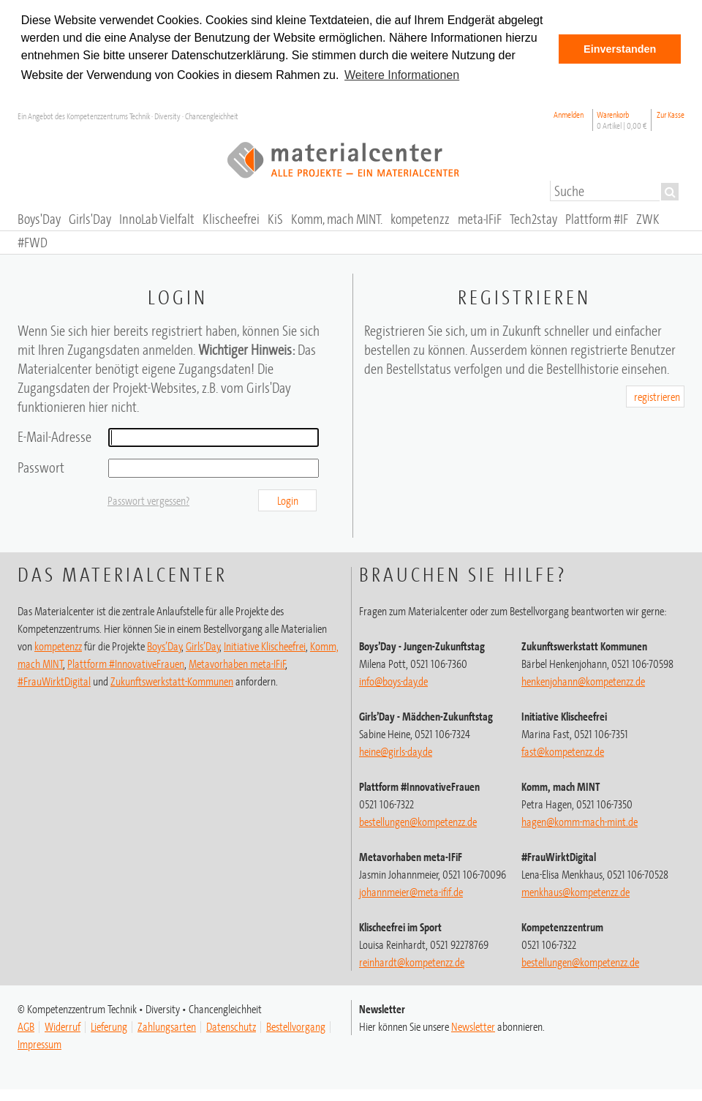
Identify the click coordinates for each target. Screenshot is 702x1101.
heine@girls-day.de (395, 751)
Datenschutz (231, 1026)
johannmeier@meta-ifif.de (411, 891)
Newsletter (473, 1026)
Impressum (39, 1044)
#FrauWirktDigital (54, 681)
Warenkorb (622, 120)
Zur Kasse (670, 114)
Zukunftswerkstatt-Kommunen (171, 681)
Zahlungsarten (166, 1026)
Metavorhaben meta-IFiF (237, 663)
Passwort (41, 467)
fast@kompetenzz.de (562, 751)
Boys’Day (164, 646)
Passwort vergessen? (148, 500)
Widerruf (62, 1026)
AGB (26, 1026)
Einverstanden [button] (620, 49)
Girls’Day (203, 646)
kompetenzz (58, 646)
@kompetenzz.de (411, 962)
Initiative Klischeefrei (265, 646)
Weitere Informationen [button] (401, 75)
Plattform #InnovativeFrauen (125, 663)
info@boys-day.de (393, 681)
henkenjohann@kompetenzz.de (583, 681)
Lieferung (109, 1026)
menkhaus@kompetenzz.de (575, 891)
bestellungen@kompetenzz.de (418, 821)
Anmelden (569, 114)
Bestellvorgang (295, 1026)
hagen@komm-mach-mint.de (579, 821)
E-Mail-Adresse (54, 436)
